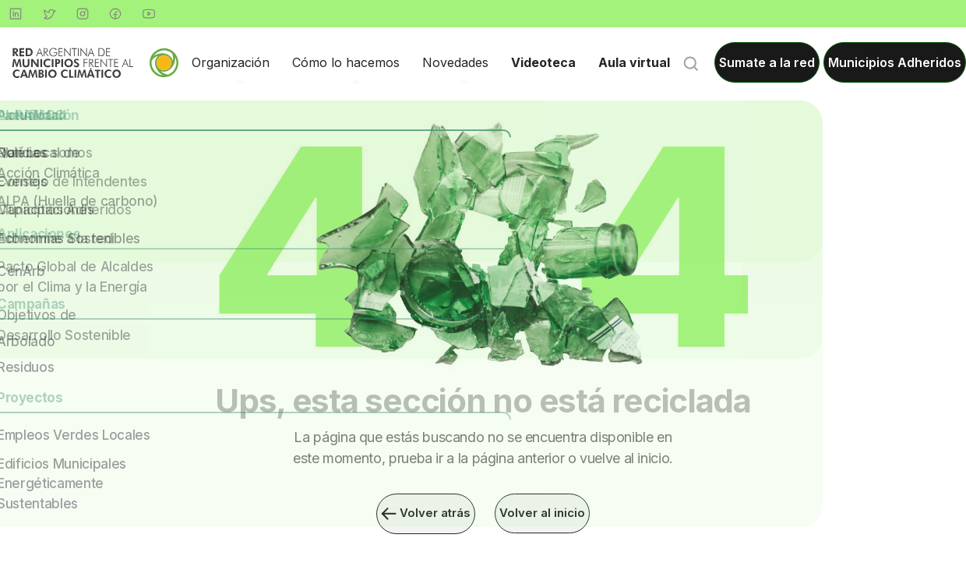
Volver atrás (424, 514)
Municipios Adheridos (894, 62)
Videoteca (543, 62)
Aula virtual (634, 62)
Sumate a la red (767, 62)
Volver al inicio (545, 514)
